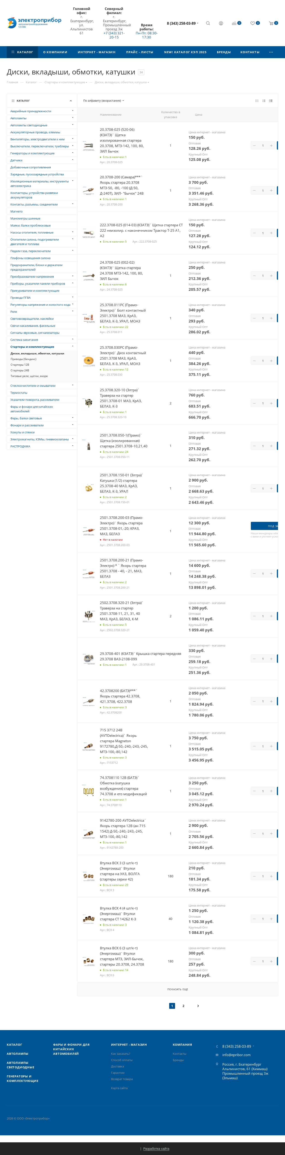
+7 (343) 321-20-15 (114, 35)
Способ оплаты (122, 1060)
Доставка (117, 1066)
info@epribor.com (236, 1054)
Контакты (179, 1054)
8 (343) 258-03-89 (181, 23)
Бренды (178, 1060)
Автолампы (17, 1054)
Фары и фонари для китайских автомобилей (71, 1049)
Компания (182, 1045)
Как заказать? (120, 1054)
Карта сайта (119, 1088)
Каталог (14, 1045)
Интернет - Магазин (129, 1045)
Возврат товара (122, 1079)
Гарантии (117, 1073)
